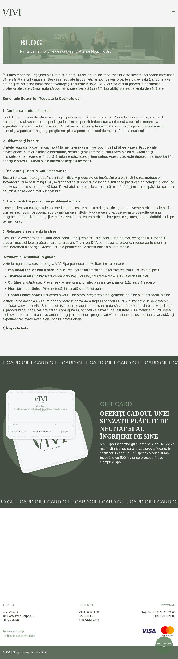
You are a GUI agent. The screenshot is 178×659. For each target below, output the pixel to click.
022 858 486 (86, 616)
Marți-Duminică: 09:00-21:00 (157, 612)
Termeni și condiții (13, 631)
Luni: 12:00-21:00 (164, 616)
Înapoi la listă (15, 328)
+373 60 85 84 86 (89, 612)
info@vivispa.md (89, 619)
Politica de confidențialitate (19, 636)
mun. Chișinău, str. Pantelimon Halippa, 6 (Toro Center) (18, 616)
